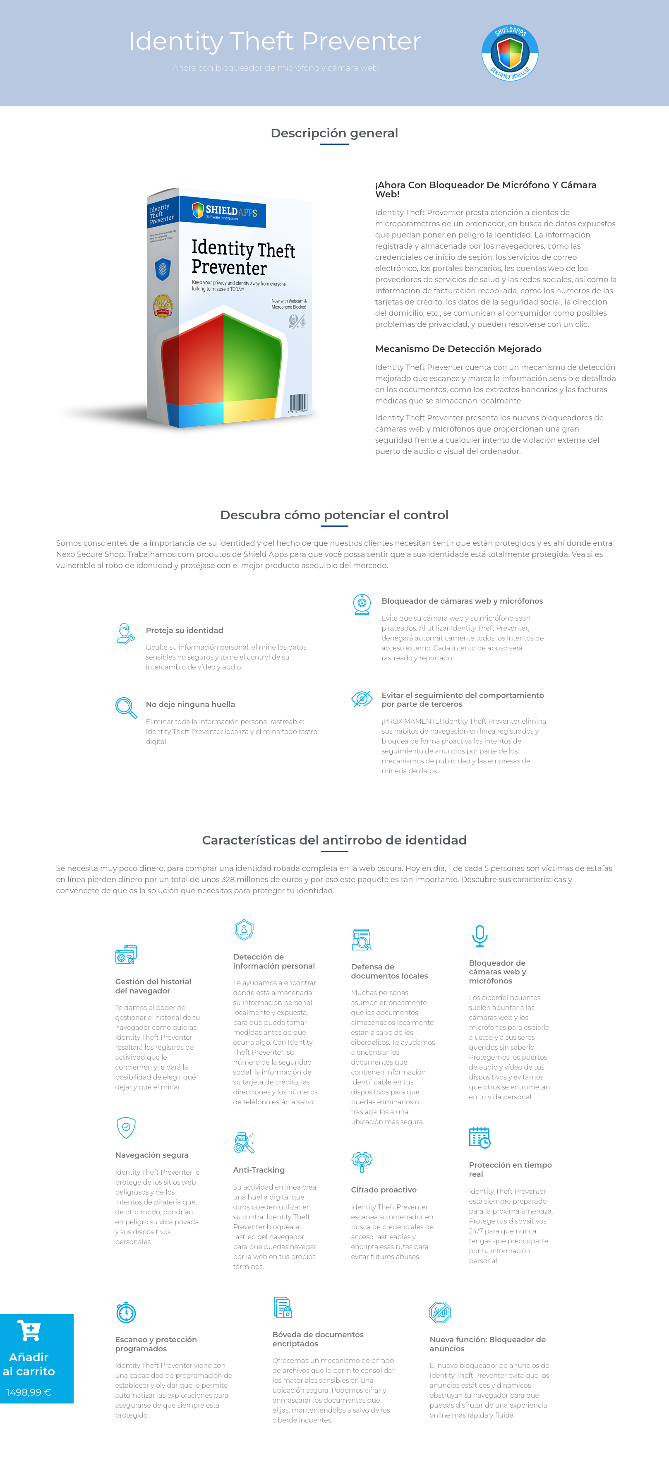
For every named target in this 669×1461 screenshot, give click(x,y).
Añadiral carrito (28, 1364)
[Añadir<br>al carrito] (29, 1330)
